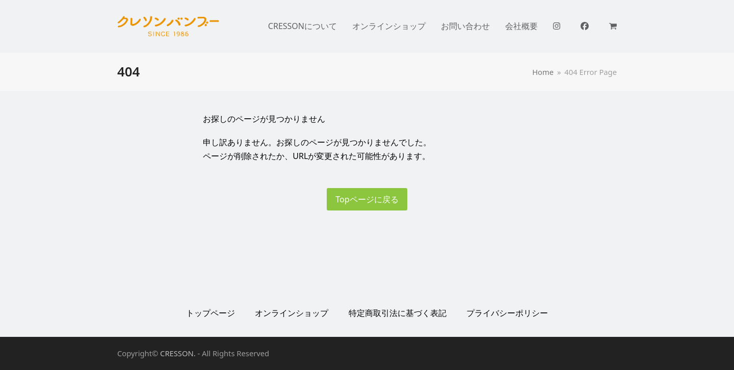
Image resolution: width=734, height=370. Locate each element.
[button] (612, 26)
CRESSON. (178, 353)
